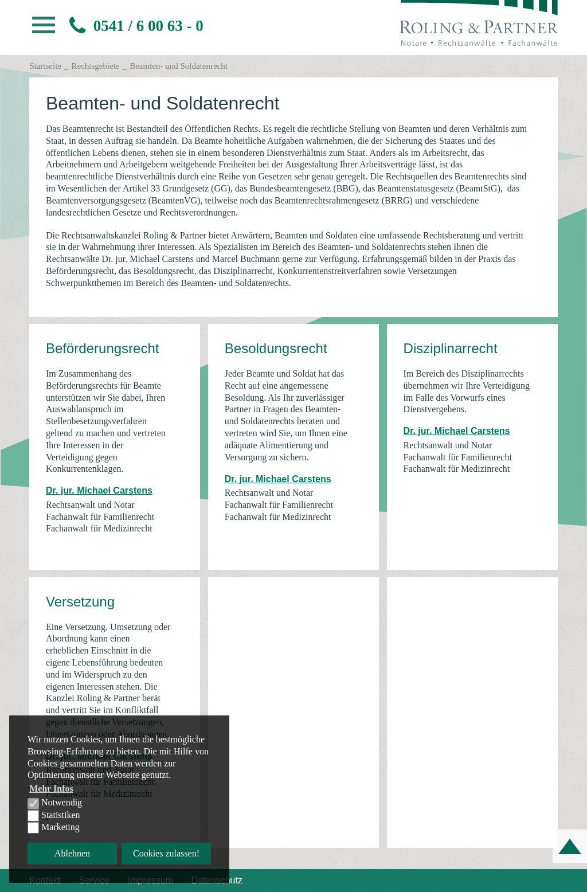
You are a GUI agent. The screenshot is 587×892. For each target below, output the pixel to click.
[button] (43, 28)
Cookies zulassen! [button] (166, 853)
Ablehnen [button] (72, 853)
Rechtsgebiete (96, 66)
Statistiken (54, 815)
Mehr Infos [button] (51, 788)
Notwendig (55, 803)
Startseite (45, 66)
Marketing (54, 828)
